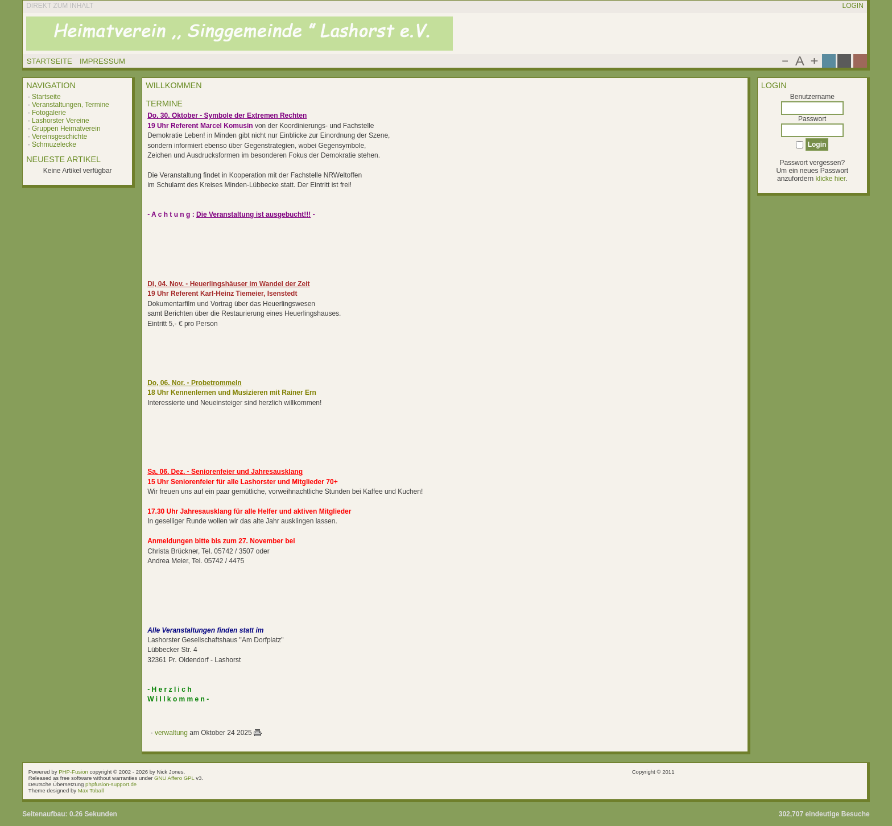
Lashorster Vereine (60, 121)
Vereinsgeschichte (59, 137)
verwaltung (171, 733)
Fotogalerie (49, 113)
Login (852, 6)
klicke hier (830, 179)
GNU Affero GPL (174, 778)
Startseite (46, 97)
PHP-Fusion (73, 772)
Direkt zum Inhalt (59, 6)
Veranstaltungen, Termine (70, 105)
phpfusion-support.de (111, 784)
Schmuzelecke (54, 144)
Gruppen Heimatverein (66, 129)
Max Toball (91, 790)
